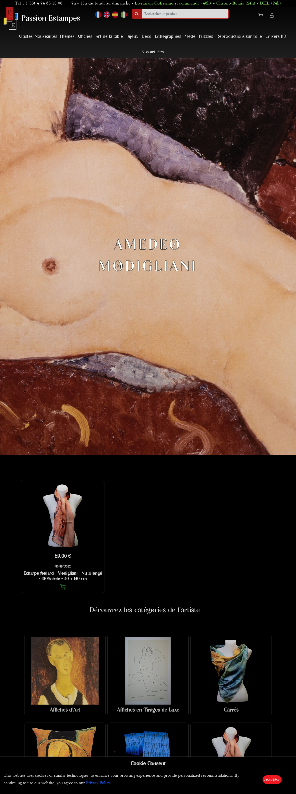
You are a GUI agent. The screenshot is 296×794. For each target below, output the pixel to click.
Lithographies (168, 36)
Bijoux (132, 36)
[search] (185, 14)
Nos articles (152, 52)
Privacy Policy (98, 783)
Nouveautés (46, 36)
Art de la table (109, 36)
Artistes (25, 36)
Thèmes (66, 36)
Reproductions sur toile (239, 36)
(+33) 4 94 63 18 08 (44, 3)
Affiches (84, 36)
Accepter (272, 779)
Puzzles (206, 36)
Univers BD (275, 36)
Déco (146, 36)
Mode (190, 36)
